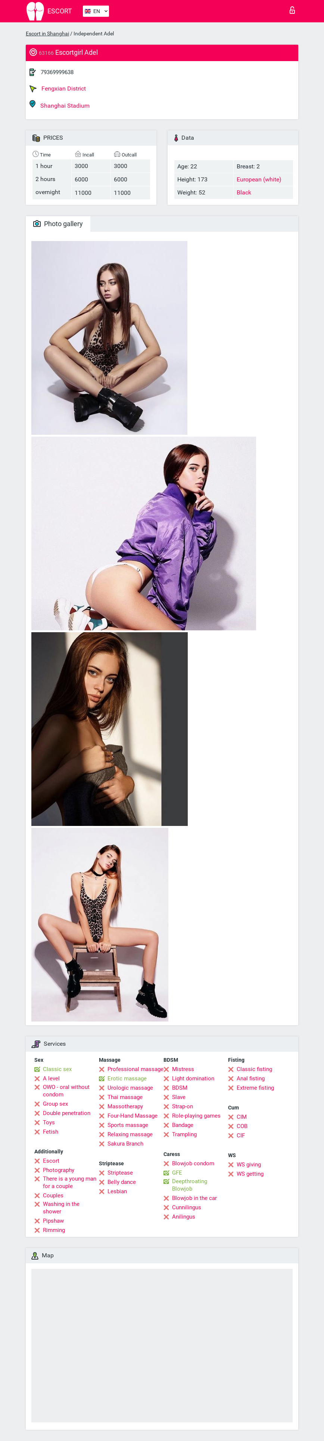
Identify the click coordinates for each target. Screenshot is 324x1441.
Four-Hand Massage (133, 1115)
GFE (177, 1172)
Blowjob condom (193, 1163)
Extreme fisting (255, 1087)
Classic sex (57, 1069)
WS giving (249, 1164)
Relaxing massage (130, 1134)
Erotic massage (127, 1078)
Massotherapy (125, 1106)
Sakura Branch (125, 1143)
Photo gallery (58, 224)
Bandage (182, 1125)
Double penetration (66, 1113)
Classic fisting (254, 1069)
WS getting (250, 1174)
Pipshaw (53, 1220)
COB (242, 1126)
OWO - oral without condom (66, 1091)
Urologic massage (130, 1087)
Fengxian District (57, 88)
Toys (49, 1122)
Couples (53, 1195)
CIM (242, 1117)
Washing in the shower (61, 1208)
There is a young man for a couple (69, 1182)
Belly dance (122, 1182)
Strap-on (182, 1106)
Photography (58, 1170)
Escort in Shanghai (47, 34)
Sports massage (128, 1125)
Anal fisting (251, 1078)
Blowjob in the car (194, 1198)
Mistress (183, 1069)
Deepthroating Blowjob (189, 1185)
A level (51, 1078)
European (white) (259, 179)
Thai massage (125, 1097)
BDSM (179, 1087)
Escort (51, 1160)
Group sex (55, 1103)
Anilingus (183, 1216)
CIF (241, 1135)
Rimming (54, 1230)
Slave (179, 1097)
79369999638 (57, 72)
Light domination (193, 1078)
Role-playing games (196, 1115)
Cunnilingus (186, 1207)
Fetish (50, 1131)
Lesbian (117, 1191)
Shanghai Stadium (59, 104)
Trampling (184, 1134)
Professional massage (135, 1069)
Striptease (120, 1172)
